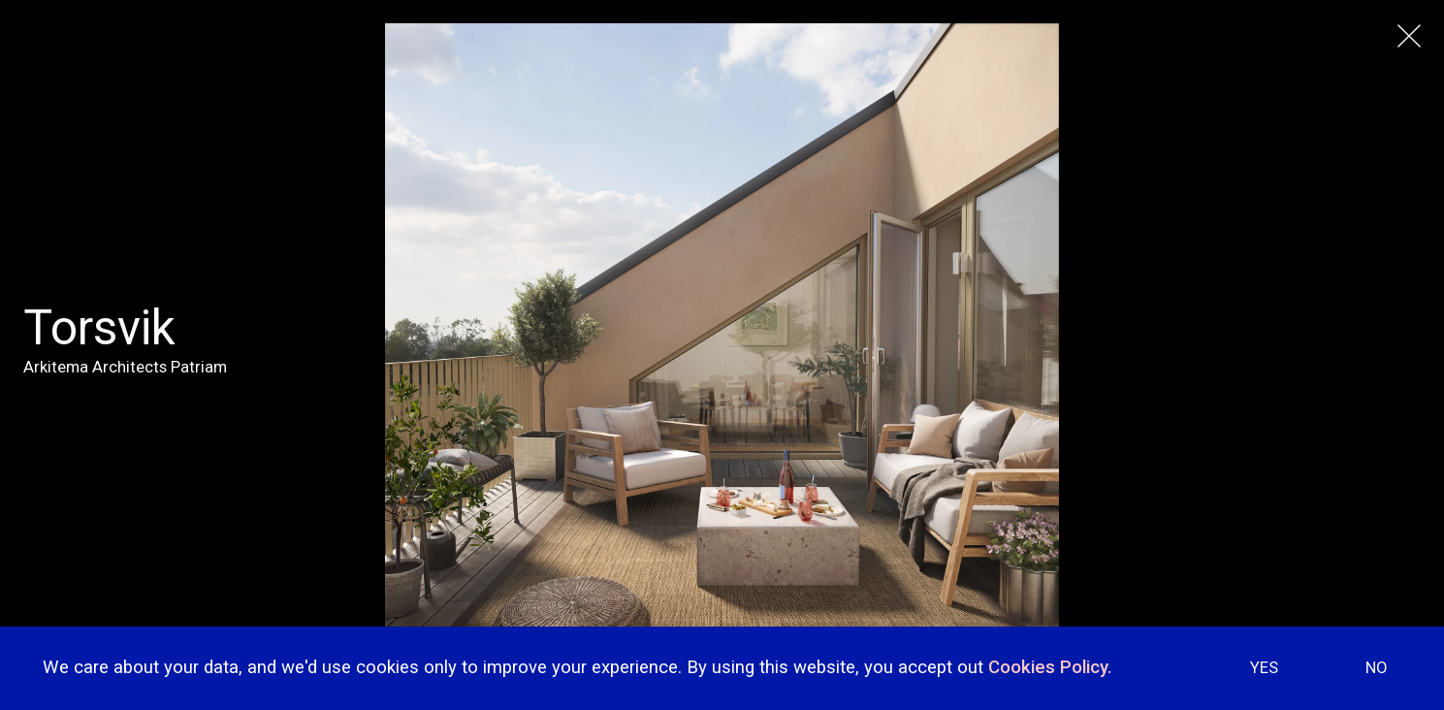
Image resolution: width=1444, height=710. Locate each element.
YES (1264, 668)
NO (1376, 668)
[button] (1405, 446)
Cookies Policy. (1050, 667)
